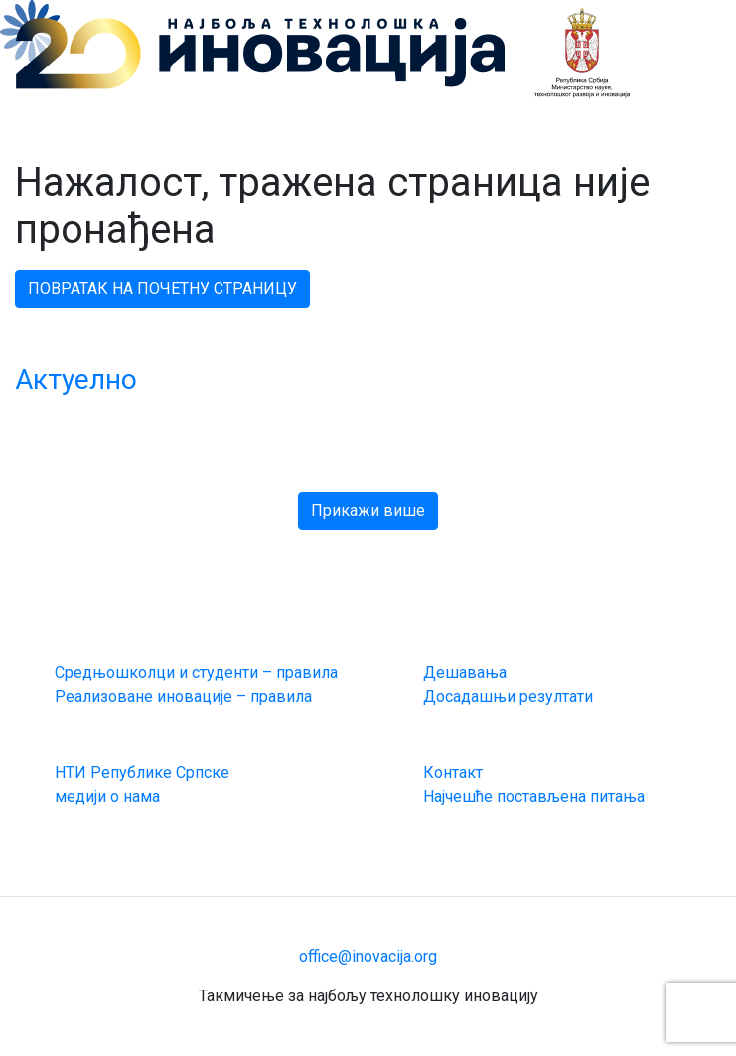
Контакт (453, 772)
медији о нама (107, 796)
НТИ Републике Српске (142, 772)
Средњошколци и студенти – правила (196, 672)
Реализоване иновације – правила (183, 696)
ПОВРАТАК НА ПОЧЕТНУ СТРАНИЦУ (162, 288)
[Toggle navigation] (645, 25)
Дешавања (465, 672)
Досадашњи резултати (508, 696)
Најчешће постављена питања (534, 796)
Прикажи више (368, 510)
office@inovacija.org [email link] (368, 956)
